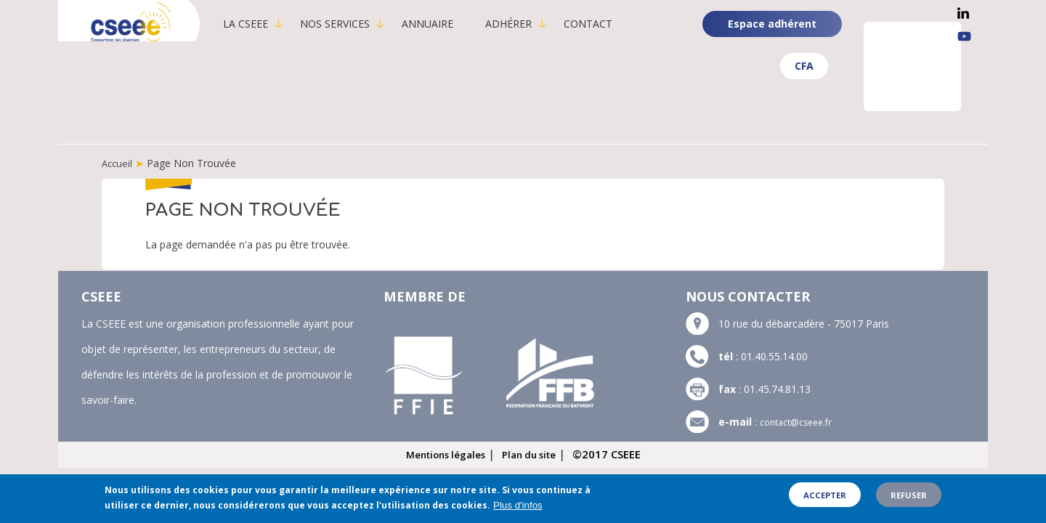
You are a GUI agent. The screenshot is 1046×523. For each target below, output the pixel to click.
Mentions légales (441, 453)
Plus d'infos (518, 511)
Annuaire (447, 24)
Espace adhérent (772, 24)
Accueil (118, 163)
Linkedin (963, 13)
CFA (804, 66)
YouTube (964, 36)
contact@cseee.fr (801, 421)
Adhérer (528, 24)
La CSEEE (265, 24)
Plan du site (535, 453)
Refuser (909, 500)
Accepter (824, 500)
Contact (607, 24)
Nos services (354, 24)
